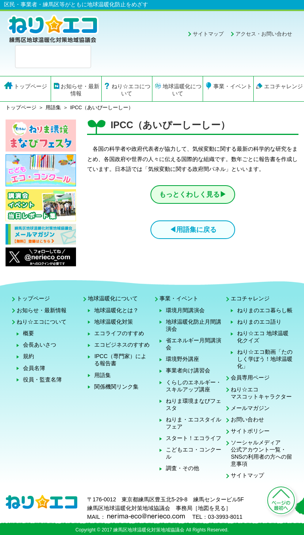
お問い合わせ (247, 419)
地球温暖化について (182, 90)
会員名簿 (34, 368)
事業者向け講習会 (188, 370)
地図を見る (212, 508)
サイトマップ (208, 34)
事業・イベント (232, 86)
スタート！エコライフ (193, 438)
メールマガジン (250, 408)
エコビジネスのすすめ (122, 344)
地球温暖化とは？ (116, 310)
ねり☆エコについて (131, 90)
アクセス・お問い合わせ (264, 34)
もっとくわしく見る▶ (192, 194)
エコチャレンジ (283, 86)
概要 (28, 333)
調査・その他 (182, 468)
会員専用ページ (250, 377)
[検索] (42, 56)
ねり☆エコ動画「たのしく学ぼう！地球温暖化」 (265, 359)
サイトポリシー (250, 431)
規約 (28, 356)
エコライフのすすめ (119, 333)
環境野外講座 (182, 359)
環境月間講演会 (185, 310)
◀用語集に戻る (193, 229)
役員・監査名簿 (42, 379)
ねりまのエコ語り (259, 322)
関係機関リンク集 (116, 386)
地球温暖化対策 (113, 322)
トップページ (30, 86)
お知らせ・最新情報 (80, 90)
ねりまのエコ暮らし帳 (265, 310)
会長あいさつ (39, 344)
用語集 (53, 107)
